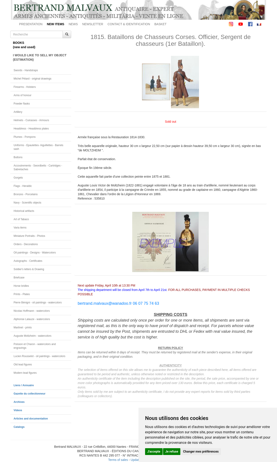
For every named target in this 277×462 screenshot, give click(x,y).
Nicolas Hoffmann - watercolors (32, 310)
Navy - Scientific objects (27, 202)
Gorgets (18, 177)
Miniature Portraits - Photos (29, 235)
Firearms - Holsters (25, 87)
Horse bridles (21, 285)
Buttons (18, 157)
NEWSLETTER (92, 24)
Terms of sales (118, 460)
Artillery (18, 111)
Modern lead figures (25, 372)
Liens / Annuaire (24, 385)
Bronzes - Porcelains (26, 194)
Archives (19, 402)
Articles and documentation (31, 418)
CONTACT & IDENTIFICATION (129, 24)
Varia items (20, 227)
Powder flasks (22, 103)
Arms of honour (22, 95)
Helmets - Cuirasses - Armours (31, 120)
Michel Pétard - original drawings (32, 78)
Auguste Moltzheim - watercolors (32, 335)
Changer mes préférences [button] (201, 451)
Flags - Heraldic (23, 186)
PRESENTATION (31, 24)
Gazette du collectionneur (29, 393)
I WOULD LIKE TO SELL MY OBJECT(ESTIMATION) (39, 57)
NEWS (73, 24)
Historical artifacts (24, 210)
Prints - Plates (22, 294)
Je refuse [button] (171, 451)
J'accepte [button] (153, 451)
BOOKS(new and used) (24, 45)
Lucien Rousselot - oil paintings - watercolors (39, 356)
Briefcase (19, 277)
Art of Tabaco (21, 219)
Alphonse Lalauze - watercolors (32, 319)
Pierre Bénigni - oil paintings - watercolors (38, 302)
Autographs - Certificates (28, 260)
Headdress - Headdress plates (31, 128)
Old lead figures (23, 364)
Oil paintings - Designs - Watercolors (35, 252)
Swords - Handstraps (26, 70)
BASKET (160, 24)
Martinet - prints (23, 327)
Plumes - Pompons (25, 136)
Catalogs (19, 426)
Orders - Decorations (26, 244)
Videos (18, 410)
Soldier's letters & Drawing (29, 269)
